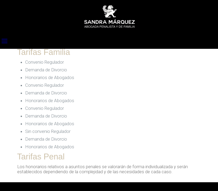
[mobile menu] (4, 41)
